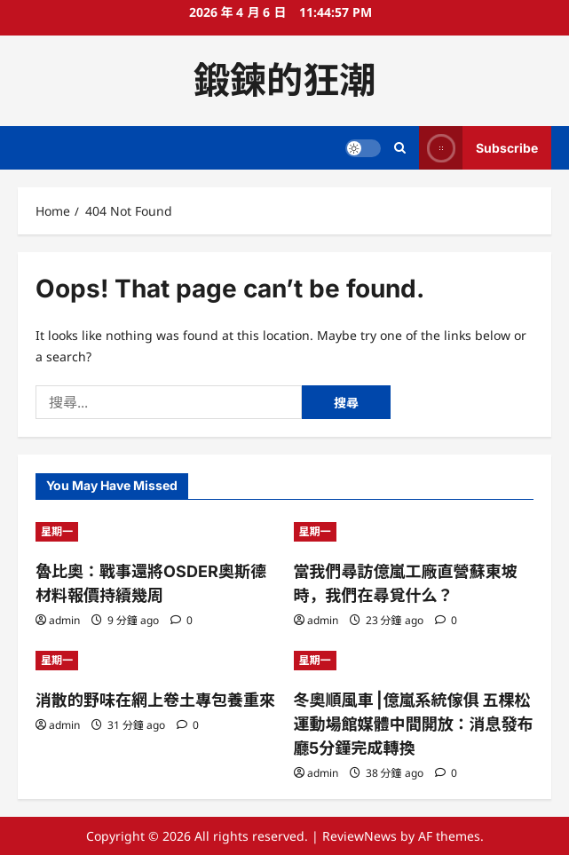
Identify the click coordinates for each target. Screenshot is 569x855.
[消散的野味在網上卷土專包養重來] (156, 660)
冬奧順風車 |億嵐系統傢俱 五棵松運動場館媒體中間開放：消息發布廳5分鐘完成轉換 (413, 724)
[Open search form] (400, 148)
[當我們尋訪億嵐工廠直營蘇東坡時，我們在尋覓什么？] (414, 532)
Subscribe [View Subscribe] (478, 148)
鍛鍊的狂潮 (284, 80)
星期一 (57, 531)
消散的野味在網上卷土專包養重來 (155, 700)
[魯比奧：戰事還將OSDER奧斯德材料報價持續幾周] (156, 532)
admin (64, 620)
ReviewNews (359, 835)
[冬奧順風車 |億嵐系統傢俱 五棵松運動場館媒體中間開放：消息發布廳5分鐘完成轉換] (414, 660)
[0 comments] (181, 620)
